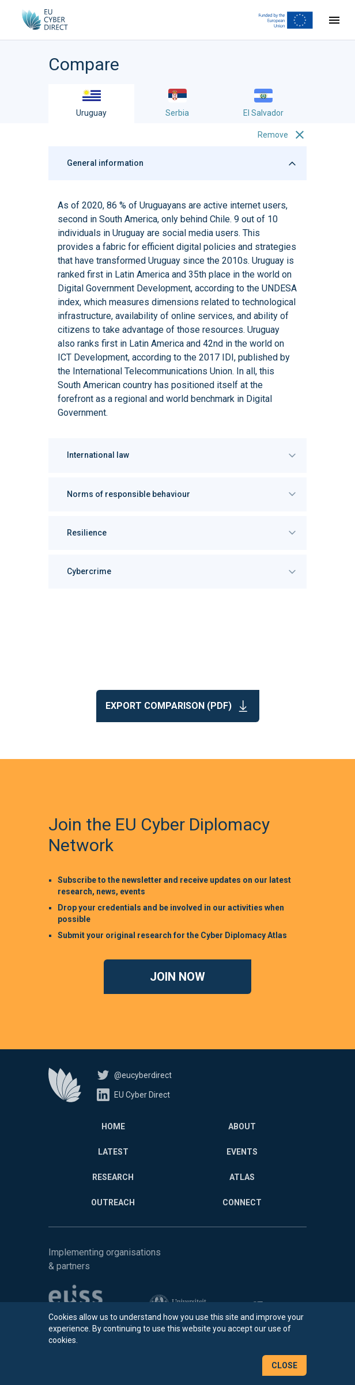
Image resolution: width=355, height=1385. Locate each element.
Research (113, 1177)
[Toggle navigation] (334, 20)
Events (242, 1151)
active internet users (244, 205)
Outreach (113, 1202)
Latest (113, 1151)
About (242, 1126)
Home (113, 1126)
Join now (177, 977)
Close (284, 1365)
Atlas (242, 1177)
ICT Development (93, 357)
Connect (242, 1202)
